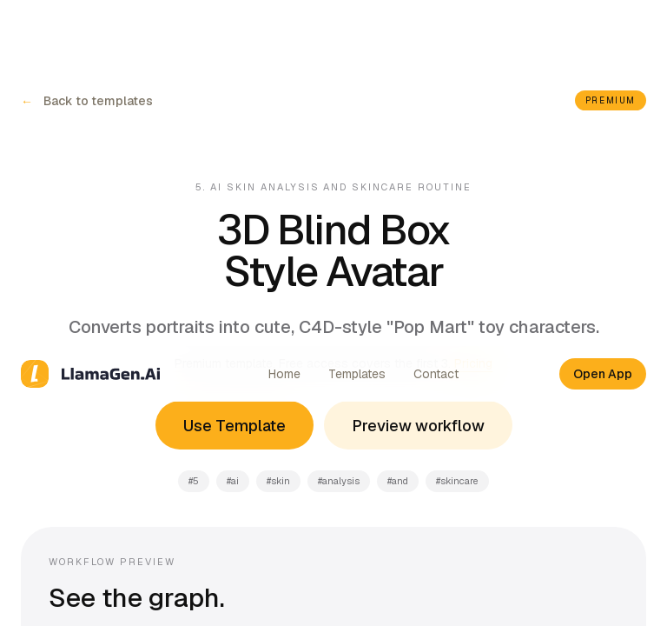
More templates (114, 369)
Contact (436, 28)
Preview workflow (418, 80)
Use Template (234, 80)
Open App (602, 28)
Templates (357, 28)
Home (284, 28)
